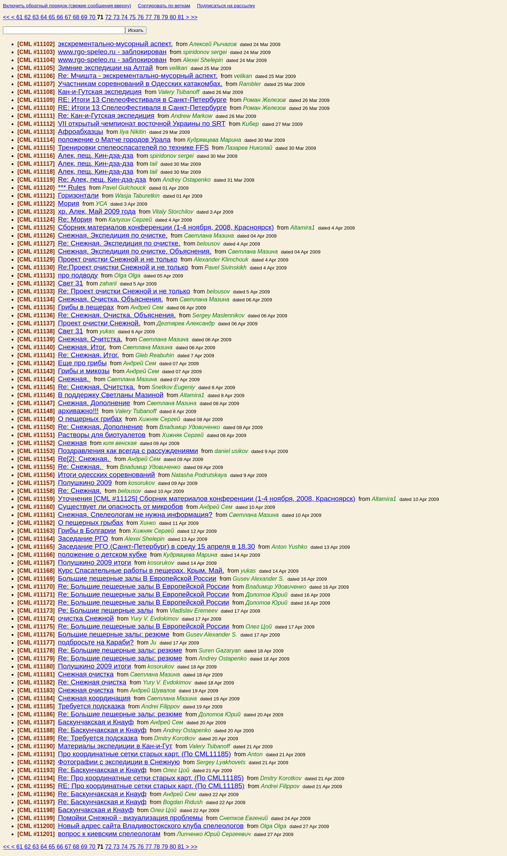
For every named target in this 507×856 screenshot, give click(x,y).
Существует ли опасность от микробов (120, 506)
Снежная (72, 442)
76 (141, 17)
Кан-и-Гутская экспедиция (100, 91)
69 (85, 17)
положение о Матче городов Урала (114, 139)
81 (182, 17)
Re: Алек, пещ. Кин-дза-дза (102, 179)
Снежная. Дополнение (94, 403)
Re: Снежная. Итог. (88, 355)
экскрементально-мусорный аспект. (115, 44)
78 (157, 17)
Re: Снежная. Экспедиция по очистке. (119, 243)
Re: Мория (75, 219)
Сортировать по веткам (164, 5)
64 (45, 17)
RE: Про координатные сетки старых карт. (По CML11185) (151, 786)
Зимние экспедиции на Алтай (105, 67)
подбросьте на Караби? (96, 642)
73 (117, 17)
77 (149, 17)
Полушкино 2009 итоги (94, 562)
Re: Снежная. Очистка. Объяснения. (117, 315)
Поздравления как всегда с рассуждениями (128, 450)
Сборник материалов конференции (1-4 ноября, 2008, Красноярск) (166, 227)
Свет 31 (70, 283)
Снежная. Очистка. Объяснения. (110, 299)
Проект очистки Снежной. (99, 323)
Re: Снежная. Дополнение (100, 427)
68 (77, 17)
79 (165, 17)
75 (133, 17)
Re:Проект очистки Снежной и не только (123, 267)
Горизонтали (78, 195)
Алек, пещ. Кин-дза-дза (95, 155)
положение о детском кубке (102, 554)
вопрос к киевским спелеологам (109, 834)
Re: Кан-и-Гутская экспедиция (106, 115)
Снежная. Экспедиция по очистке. (113, 235)
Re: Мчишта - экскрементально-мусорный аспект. (138, 75)
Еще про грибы (82, 363)
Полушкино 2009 (85, 482)
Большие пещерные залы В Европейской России (137, 578)
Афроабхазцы (80, 131)
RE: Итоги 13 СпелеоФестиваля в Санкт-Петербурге (142, 99)
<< (7, 17)
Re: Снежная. (80, 466)
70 (93, 17)
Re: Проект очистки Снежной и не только (124, 291)
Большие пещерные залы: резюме (113, 634)
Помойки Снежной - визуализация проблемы (130, 818)
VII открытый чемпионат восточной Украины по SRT (142, 123)
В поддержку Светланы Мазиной (111, 395)
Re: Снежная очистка (92, 682)
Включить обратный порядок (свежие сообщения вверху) (67, 5)
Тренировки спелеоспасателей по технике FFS (133, 147)
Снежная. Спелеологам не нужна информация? (135, 514)
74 (125, 17)
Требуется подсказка (91, 706)
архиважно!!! (78, 411)
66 (61, 17)
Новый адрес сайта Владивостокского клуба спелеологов (151, 826)
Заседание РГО (83, 538)
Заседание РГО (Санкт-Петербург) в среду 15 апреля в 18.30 (156, 546)
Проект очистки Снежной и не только (117, 259)
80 (174, 17)
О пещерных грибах (90, 419)
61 (20, 17)
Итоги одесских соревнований (106, 474)
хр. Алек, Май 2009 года (97, 211)
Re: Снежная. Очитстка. (96, 387)
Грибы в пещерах (86, 307)
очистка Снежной (86, 618)
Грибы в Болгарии (87, 530)
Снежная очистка (86, 674)
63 (36, 17)
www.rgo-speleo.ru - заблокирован (112, 51)
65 (53, 17)
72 (109, 17)
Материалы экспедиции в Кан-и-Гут (115, 746)
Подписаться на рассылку (226, 5)
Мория (68, 203)
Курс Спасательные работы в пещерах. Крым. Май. (141, 570)
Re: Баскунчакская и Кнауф (102, 730)
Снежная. (74, 379)
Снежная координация (94, 698)
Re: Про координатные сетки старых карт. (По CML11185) (151, 778)
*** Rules (72, 187)
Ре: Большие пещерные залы (105, 610)
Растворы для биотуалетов (101, 435)
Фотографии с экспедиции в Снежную (119, 762)
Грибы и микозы (84, 371)
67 (69, 17)
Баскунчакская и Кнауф (96, 722)
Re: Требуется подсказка (98, 738)
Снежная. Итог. (82, 347)
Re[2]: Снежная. (84, 458)
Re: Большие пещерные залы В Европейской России (143, 586)
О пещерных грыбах (90, 522)
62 (28, 17)
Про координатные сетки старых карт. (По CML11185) (144, 754)
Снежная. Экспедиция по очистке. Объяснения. (134, 251)
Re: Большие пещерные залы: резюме (120, 650)
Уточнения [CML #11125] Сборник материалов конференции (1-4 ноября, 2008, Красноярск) (206, 498)
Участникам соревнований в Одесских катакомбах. (140, 83)
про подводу (78, 275)
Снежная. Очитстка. (90, 339)
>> (194, 17)
